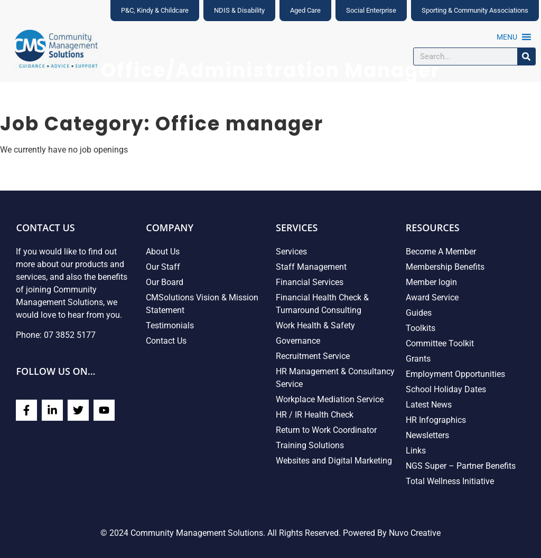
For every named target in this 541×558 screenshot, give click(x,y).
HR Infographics (436, 420)
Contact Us (166, 341)
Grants (418, 359)
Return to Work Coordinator (326, 430)
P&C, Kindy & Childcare (155, 10)
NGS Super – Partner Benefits (461, 466)
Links (416, 451)
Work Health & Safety (315, 325)
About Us (163, 252)
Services (291, 252)
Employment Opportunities (455, 374)
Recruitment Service (313, 356)
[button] (507, 37)
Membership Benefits (445, 267)
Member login (431, 282)
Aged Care (305, 10)
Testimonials (170, 325)
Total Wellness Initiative (450, 481)
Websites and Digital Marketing (334, 461)
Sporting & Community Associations (475, 10)
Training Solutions (310, 445)
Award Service (432, 297)
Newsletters (427, 435)
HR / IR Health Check (314, 415)
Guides (419, 313)
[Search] (526, 56)
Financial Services (309, 282)
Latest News (429, 405)
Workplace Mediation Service (330, 399)
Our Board (164, 282)
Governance (298, 341)
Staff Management (311, 267)
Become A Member (441, 252)
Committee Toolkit (440, 343)
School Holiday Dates (446, 389)
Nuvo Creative (415, 533)
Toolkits (420, 328)
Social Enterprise (371, 10)
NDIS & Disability (239, 10)
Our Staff (163, 267)
